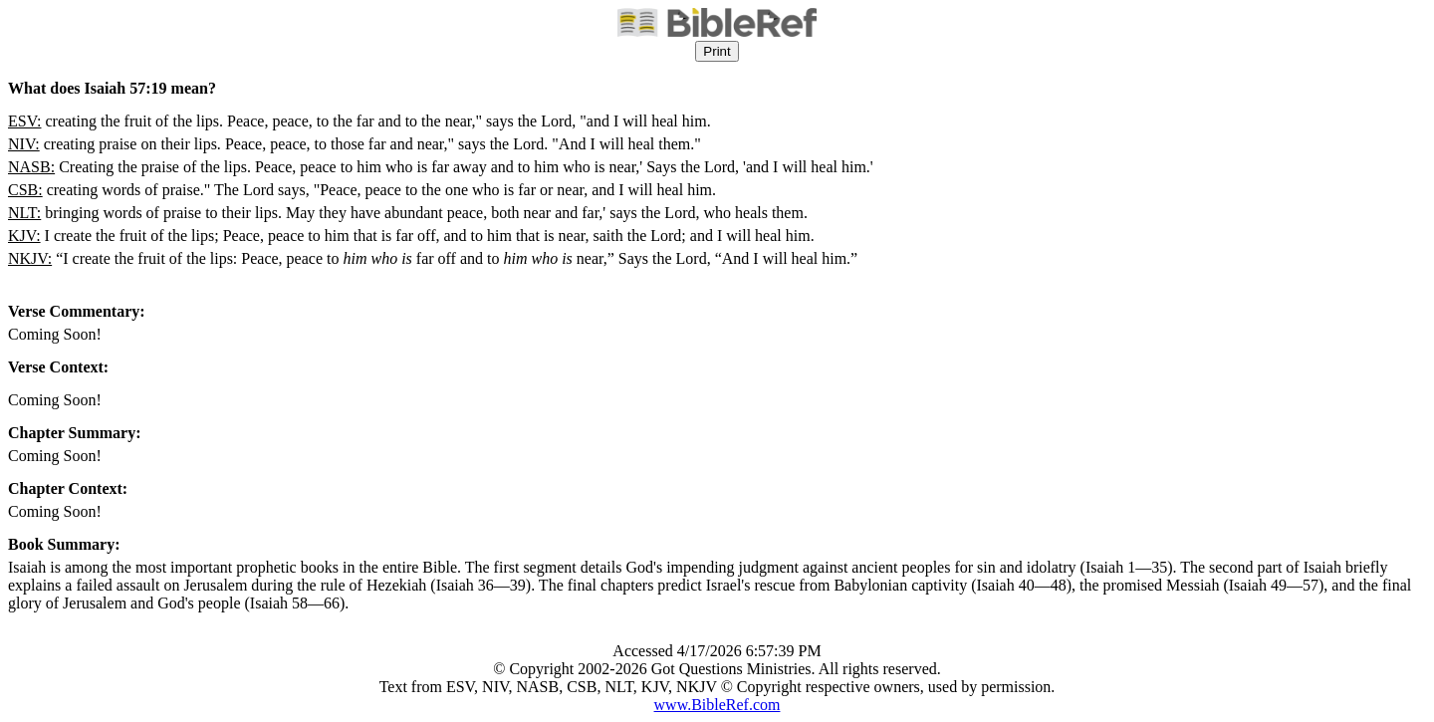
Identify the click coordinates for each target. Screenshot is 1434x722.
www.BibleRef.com (717, 704)
